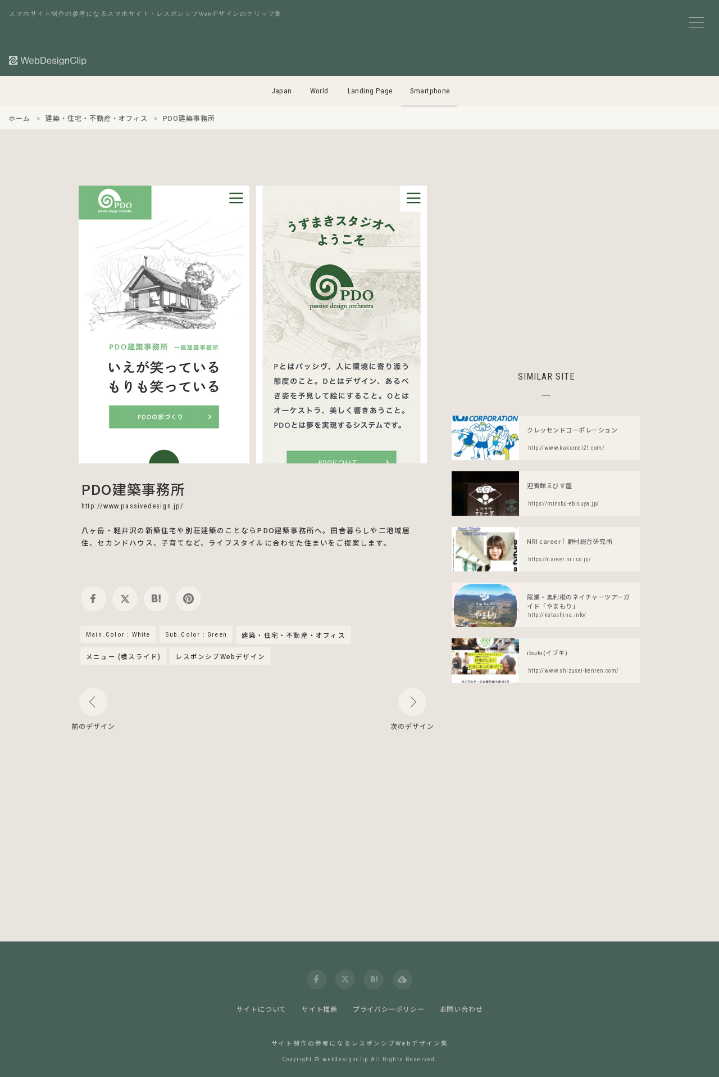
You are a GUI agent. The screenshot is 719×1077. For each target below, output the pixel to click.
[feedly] (402, 979)
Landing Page (370, 91)
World (319, 91)
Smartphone (430, 91)
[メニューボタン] (696, 22)
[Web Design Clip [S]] (48, 60)
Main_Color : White (118, 634)
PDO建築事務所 (133, 489)
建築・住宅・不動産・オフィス (293, 635)
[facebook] (93, 598)
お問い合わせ (461, 1008)
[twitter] (125, 598)
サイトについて (261, 1008)
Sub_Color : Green (196, 634)
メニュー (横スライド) (123, 656)
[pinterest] (188, 598)
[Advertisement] (546, 264)
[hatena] (156, 598)
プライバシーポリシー (389, 1008)
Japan (281, 91)
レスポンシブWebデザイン (220, 656)
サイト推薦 (320, 1008)
